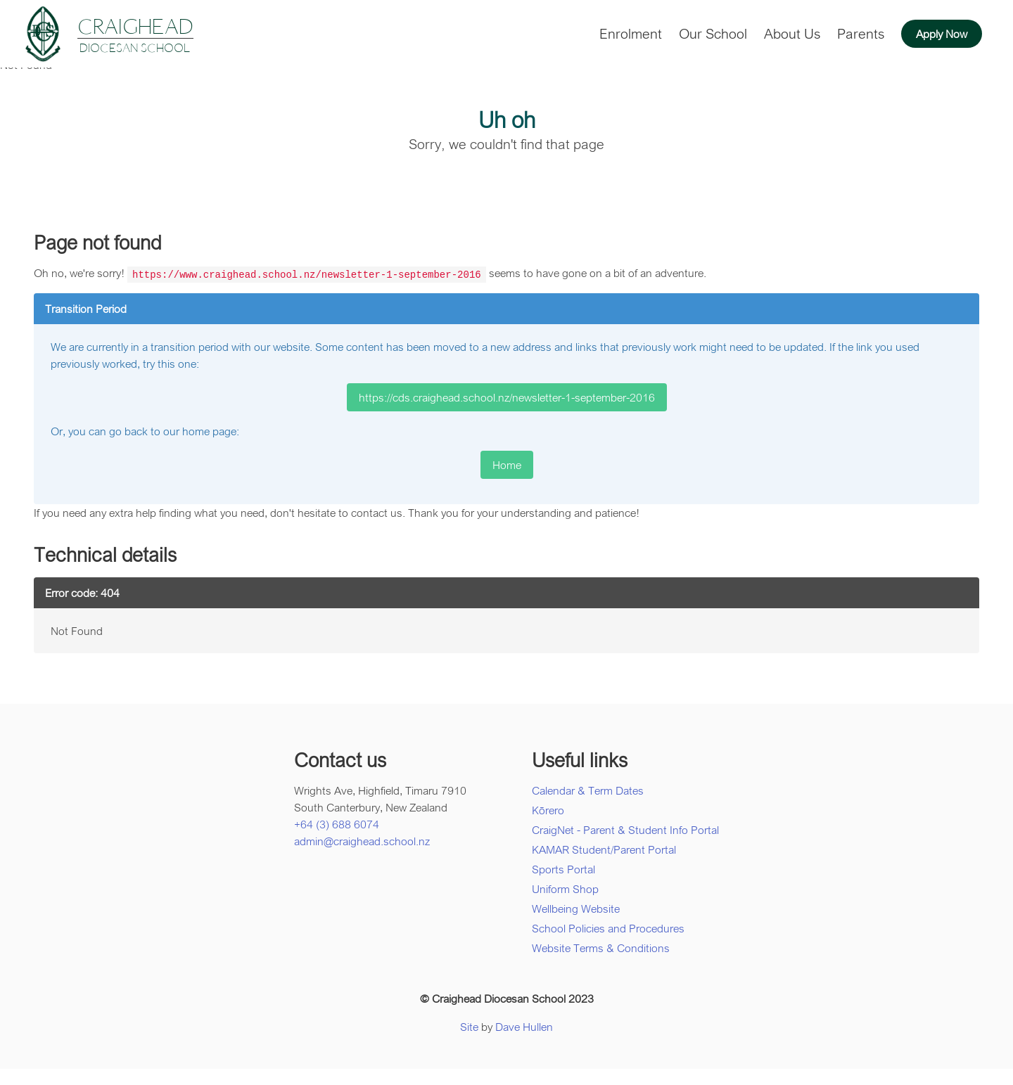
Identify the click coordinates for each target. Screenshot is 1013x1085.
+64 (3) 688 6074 (336, 823)
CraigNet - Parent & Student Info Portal (625, 829)
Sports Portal (563, 868)
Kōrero (548, 809)
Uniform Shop (565, 888)
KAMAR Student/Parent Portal (604, 849)
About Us (792, 33)
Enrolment (630, 33)
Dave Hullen (524, 1026)
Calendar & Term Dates (588, 790)
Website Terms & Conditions (601, 947)
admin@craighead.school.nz (362, 840)
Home (506, 464)
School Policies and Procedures (608, 927)
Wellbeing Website (576, 908)
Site (469, 1026)
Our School (713, 33)
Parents (860, 33)
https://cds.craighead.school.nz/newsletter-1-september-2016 (507, 397)
